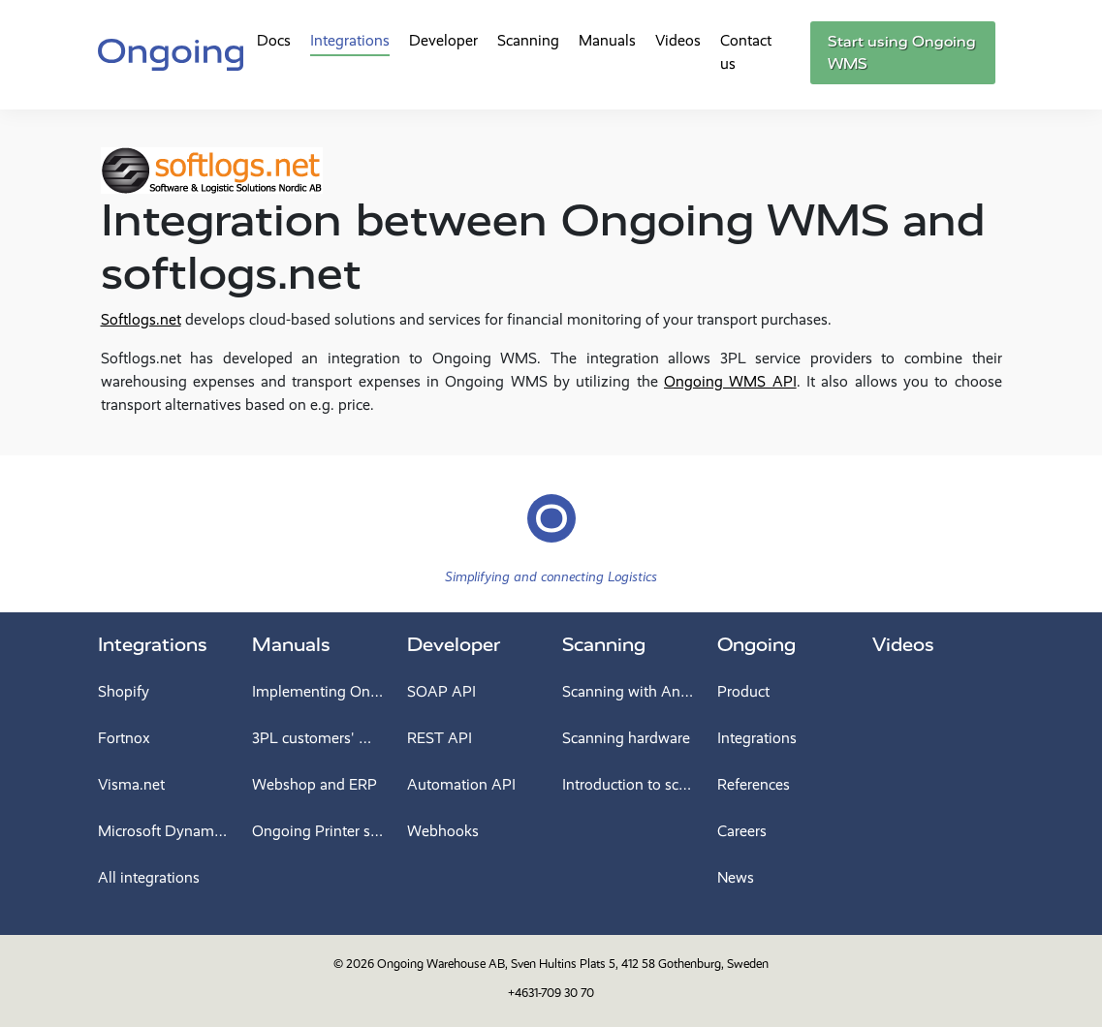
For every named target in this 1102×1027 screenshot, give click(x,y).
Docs (274, 40)
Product (743, 691)
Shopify (123, 691)
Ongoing (756, 645)
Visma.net (131, 784)
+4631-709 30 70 (551, 992)
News (735, 877)
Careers (742, 831)
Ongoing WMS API (730, 381)
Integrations (350, 40)
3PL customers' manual (318, 738)
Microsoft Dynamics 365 (164, 831)
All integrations (149, 877)
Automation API (461, 784)
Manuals (607, 40)
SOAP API (441, 691)
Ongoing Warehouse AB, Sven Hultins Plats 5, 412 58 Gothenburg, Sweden (573, 963)
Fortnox (124, 738)
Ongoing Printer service (318, 831)
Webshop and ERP (314, 784)
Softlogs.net (141, 319)
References (753, 784)
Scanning (528, 40)
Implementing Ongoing (318, 691)
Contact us (745, 52)
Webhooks (443, 831)
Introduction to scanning (628, 784)
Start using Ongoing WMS (902, 53)
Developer (443, 40)
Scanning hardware (626, 738)
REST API (439, 738)
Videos (678, 40)
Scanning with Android (628, 691)
